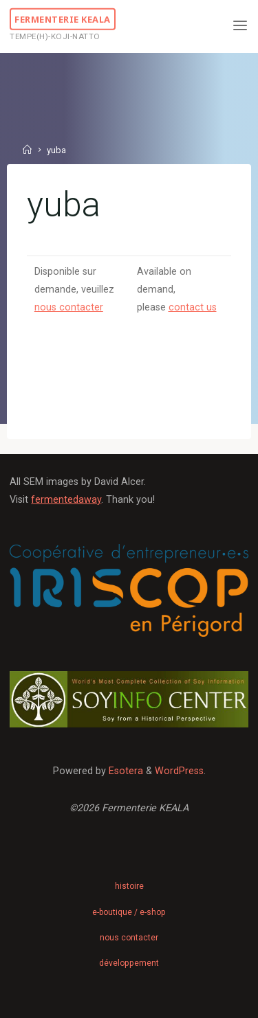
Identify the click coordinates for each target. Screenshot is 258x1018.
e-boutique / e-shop (129, 912)
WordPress (179, 771)
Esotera (124, 771)
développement (129, 963)
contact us (192, 307)
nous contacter (68, 307)
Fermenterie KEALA (62, 18)
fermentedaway (66, 500)
